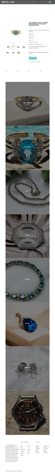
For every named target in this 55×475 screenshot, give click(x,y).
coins (28, 447)
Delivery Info (38, 452)
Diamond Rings (38, 61)
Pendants (22, 453)
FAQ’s (36, 451)
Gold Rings (22, 451)
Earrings (29, 449)
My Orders (37, 447)
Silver (28, 453)
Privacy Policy (45, 448)
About (37, 450)
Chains (22, 447)
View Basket (38, 448)
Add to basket (32, 58)
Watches (22, 455)
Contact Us (45, 447)
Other (28, 451)
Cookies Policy (45, 452)
